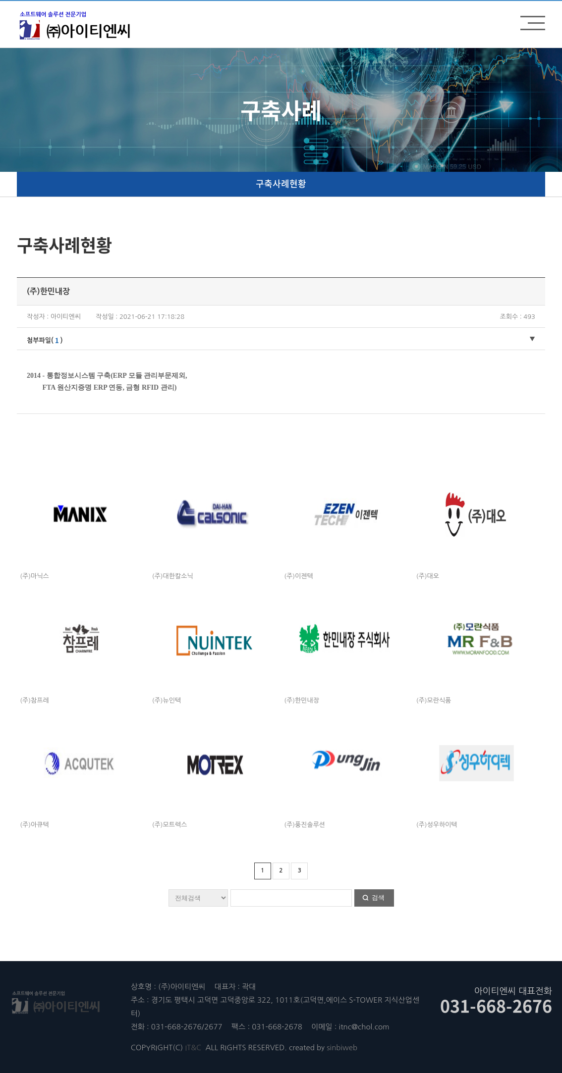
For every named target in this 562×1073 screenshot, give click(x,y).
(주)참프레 (34, 700)
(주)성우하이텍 (436, 824)
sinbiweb (342, 1047)
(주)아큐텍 (34, 824)
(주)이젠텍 (298, 576)
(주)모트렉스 (169, 824)
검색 (378, 897)
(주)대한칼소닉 (172, 576)
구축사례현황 (281, 183)
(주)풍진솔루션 (304, 824)
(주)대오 (427, 576)
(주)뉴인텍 (166, 700)
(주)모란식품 (433, 700)
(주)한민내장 (301, 700)
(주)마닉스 (34, 576)
